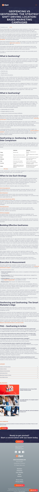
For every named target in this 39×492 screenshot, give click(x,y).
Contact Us (19, 441)
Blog (11, 27)
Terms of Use (19, 479)
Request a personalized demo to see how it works (12, 322)
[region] (19, 159)
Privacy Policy (19, 481)
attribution (2, 39)
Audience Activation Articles (5, 366)
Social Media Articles (4, 377)
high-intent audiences (15, 42)
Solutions (19, 468)
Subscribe (4, 428)
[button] (36, 5)
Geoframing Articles (3, 373)
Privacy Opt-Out (19, 485)
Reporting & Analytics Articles (5, 375)
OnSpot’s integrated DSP (9, 279)
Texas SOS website (22, 491)
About (19, 474)
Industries (19, 470)
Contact (19, 476)
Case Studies (19, 472)
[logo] (5, 5)
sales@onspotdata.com (19, 459)
